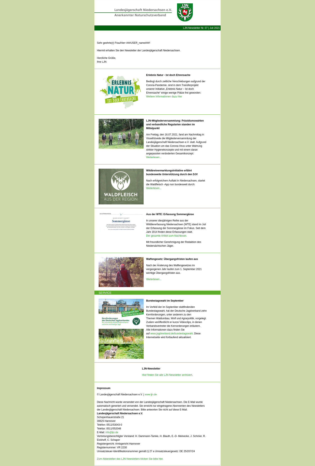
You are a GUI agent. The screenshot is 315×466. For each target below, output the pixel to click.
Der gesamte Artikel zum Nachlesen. (166, 235)
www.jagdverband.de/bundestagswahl (171, 333)
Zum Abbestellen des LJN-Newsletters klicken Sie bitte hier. (130, 458)
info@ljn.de (112, 432)
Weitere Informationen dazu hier (164, 96)
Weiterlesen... (153, 157)
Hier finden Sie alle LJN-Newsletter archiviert (167, 374)
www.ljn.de (151, 394)
